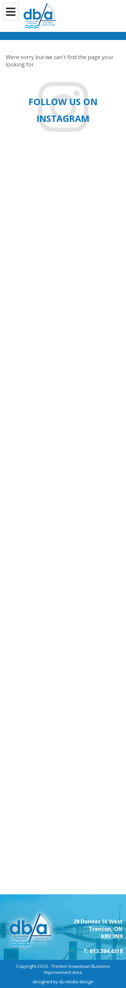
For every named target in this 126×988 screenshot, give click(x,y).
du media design (76, 982)
